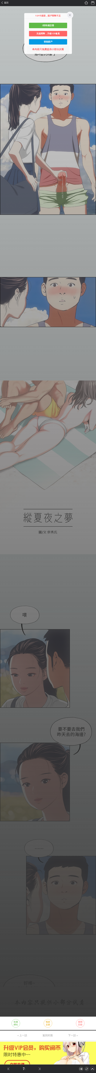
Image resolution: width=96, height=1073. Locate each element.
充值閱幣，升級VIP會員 (48, 33)
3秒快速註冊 (48, 25)
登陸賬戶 (48, 42)
